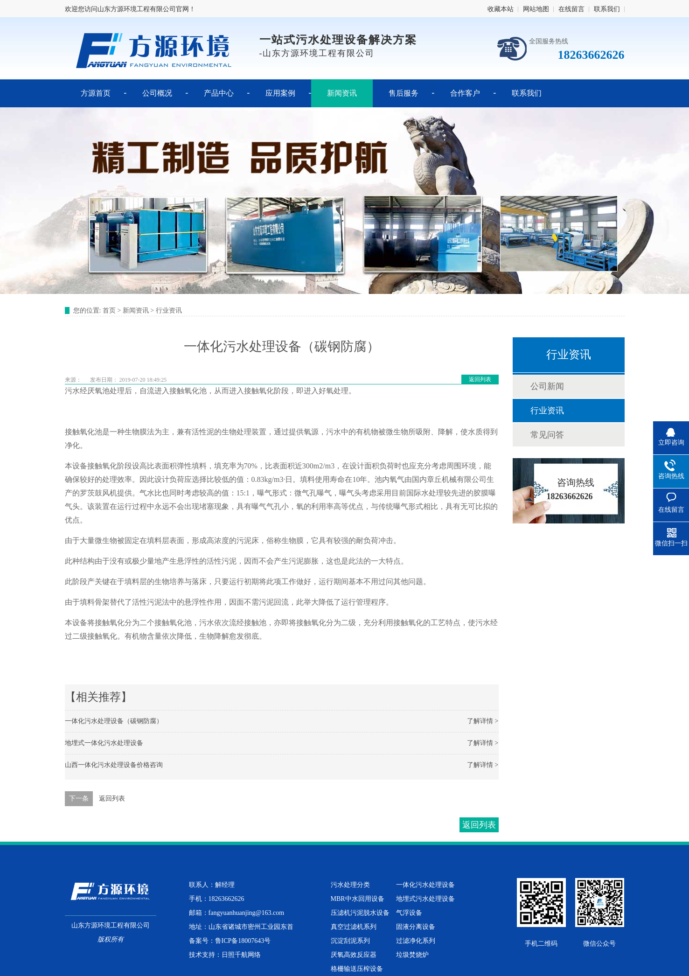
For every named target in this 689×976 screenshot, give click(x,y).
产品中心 (219, 93)
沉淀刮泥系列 (350, 940)
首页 (109, 310)
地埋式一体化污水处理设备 (104, 742)
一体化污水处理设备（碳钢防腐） (114, 721)
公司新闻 (547, 386)
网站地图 (536, 9)
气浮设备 (409, 912)
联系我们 (607, 9)
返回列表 (480, 379)
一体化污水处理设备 (425, 884)
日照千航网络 (241, 954)
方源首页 (96, 93)
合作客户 (465, 93)
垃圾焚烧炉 (412, 954)
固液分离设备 (415, 926)
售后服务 (403, 93)
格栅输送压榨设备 (357, 968)
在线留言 (571, 9)
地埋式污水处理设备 (425, 898)
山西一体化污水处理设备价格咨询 (114, 764)
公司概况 (157, 93)
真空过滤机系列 (353, 926)
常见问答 (547, 434)
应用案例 (280, 93)
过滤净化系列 (415, 940)
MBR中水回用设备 (357, 898)
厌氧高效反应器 (353, 954)
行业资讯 (169, 310)
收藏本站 (500, 9)
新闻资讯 (342, 93)
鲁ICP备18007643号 (243, 940)
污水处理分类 (350, 884)
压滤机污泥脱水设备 (360, 912)
